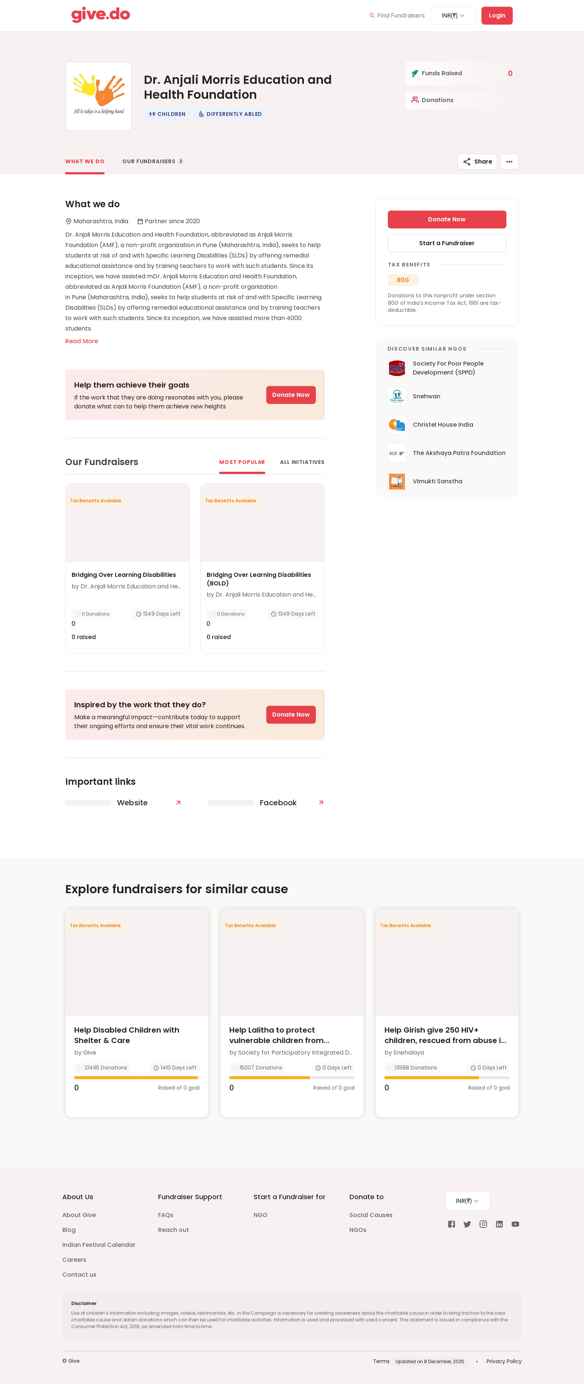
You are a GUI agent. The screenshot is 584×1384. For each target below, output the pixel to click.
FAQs (165, 1215)
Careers (74, 1259)
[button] (167, 114)
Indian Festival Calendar (98, 1245)
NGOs (358, 1230)
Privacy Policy (504, 1361)
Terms (381, 1361)
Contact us (79, 1274)
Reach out (173, 1230)
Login (497, 15)
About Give (79, 1215)
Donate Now (291, 395)
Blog (69, 1230)
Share (477, 161)
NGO (260, 1215)
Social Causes (371, 1215)
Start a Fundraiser (447, 243)
